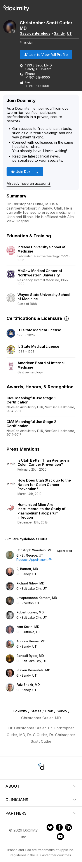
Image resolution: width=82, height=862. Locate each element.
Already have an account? (29, 183)
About (41, 786)
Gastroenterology (35, 33)
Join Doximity (24, 171)
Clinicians (41, 799)
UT (69, 33)
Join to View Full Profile (46, 54)
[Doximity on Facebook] (59, 828)
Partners (41, 813)
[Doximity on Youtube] (60, 837)
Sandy (59, 33)
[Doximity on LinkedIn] (68, 828)
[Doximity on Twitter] (50, 828)
